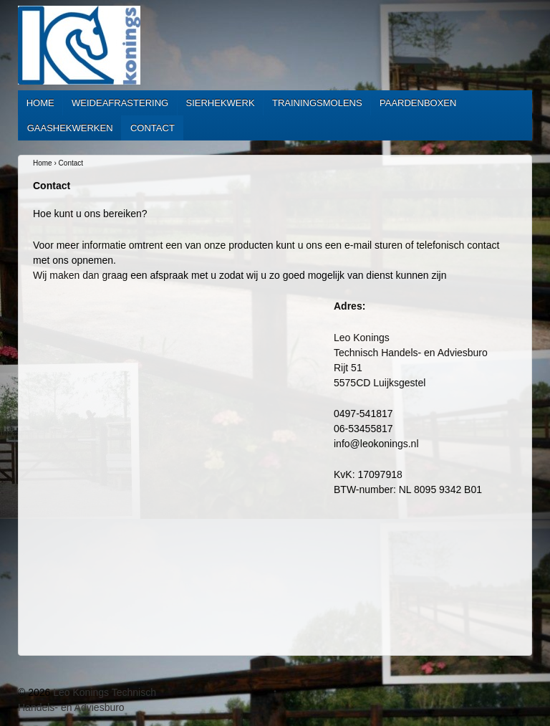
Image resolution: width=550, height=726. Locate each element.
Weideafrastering (120, 102)
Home (40, 102)
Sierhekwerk (220, 102)
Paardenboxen (418, 102)
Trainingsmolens (317, 102)
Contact (152, 128)
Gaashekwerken (70, 128)
